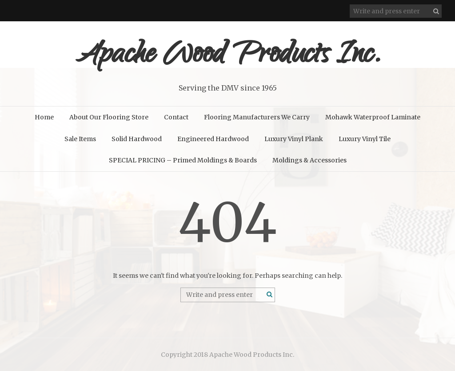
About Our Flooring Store (108, 117)
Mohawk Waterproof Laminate (372, 117)
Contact (176, 117)
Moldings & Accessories (309, 160)
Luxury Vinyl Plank (293, 139)
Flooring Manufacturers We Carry (257, 117)
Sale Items (80, 139)
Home (44, 117)
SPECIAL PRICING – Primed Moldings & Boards (183, 160)
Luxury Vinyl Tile (365, 139)
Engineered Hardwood (213, 139)
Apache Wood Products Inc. (227, 57)
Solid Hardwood (137, 139)
